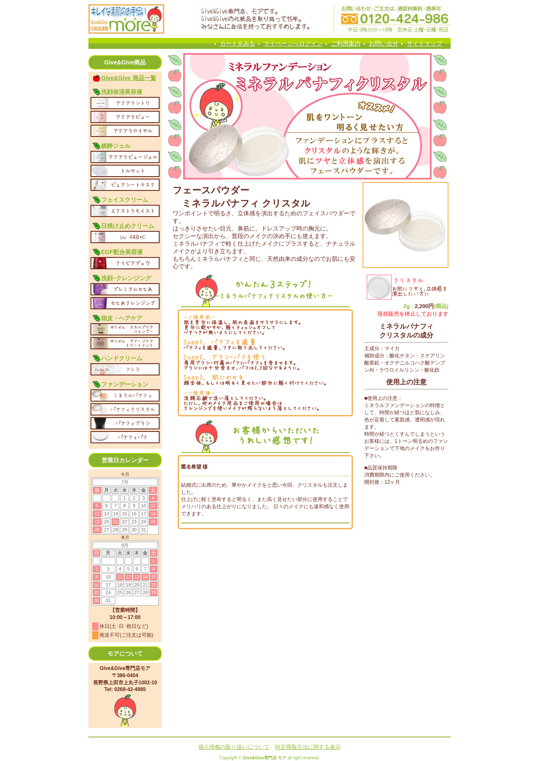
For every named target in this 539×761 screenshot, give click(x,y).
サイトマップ (424, 43)
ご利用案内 (345, 43)
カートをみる (237, 43)
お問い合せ (383, 43)
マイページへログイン (293, 43)
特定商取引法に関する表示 (308, 747)
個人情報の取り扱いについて (234, 747)
